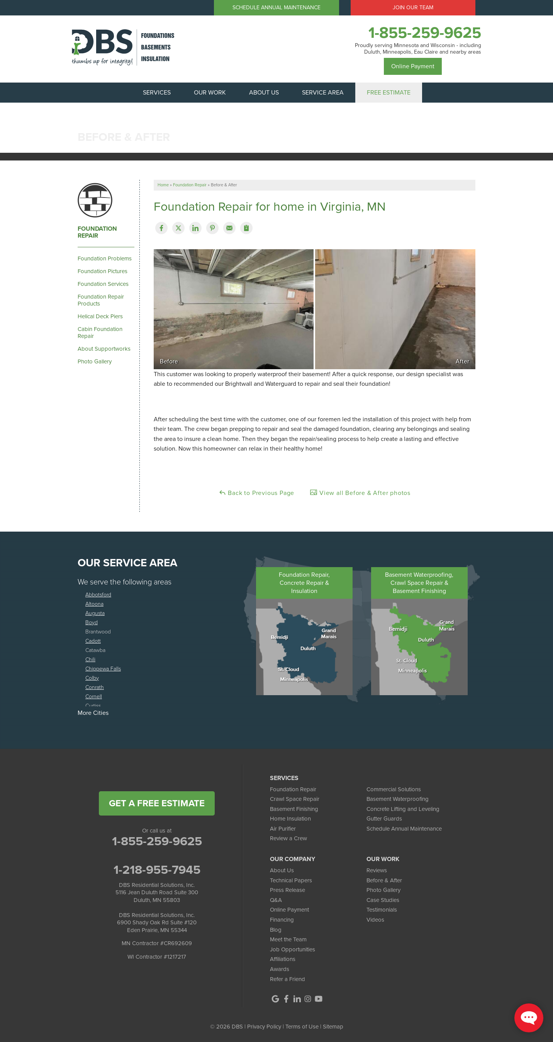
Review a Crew (288, 838)
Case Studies (382, 900)
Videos (375, 919)
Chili (90, 659)
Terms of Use (302, 1026)
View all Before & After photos (360, 492)
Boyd (91, 622)
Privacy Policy (264, 1026)
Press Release (287, 890)
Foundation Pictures (102, 271)
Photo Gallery (95, 361)
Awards (279, 969)
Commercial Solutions (393, 789)
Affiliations (282, 959)
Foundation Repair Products (101, 300)
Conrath (94, 687)
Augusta (95, 613)
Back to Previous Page (257, 492)
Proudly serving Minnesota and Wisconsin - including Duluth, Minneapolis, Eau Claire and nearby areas (418, 49)
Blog (276, 929)
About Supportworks (104, 348)
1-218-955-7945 (157, 869)
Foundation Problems (105, 258)
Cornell (93, 696)
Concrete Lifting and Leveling (402, 809)
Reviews (376, 870)
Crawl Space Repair (294, 799)
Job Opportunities (292, 949)
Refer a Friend (287, 979)
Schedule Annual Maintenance (276, 7)
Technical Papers (291, 880)
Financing (282, 919)
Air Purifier (283, 828)
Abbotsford (98, 595)
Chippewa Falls (103, 669)
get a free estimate (157, 803)
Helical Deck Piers (100, 316)
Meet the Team (288, 939)
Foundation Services (103, 283)
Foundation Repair (97, 232)
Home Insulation (290, 818)
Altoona (94, 604)
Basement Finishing (294, 809)
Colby (92, 678)
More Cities (93, 712)
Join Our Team (413, 7)
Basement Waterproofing (397, 799)
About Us (282, 870)
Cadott (93, 641)
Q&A (276, 900)
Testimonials (381, 909)
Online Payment (412, 66)
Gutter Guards (384, 818)
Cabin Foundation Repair (100, 332)
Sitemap (333, 1026)
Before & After (384, 880)
